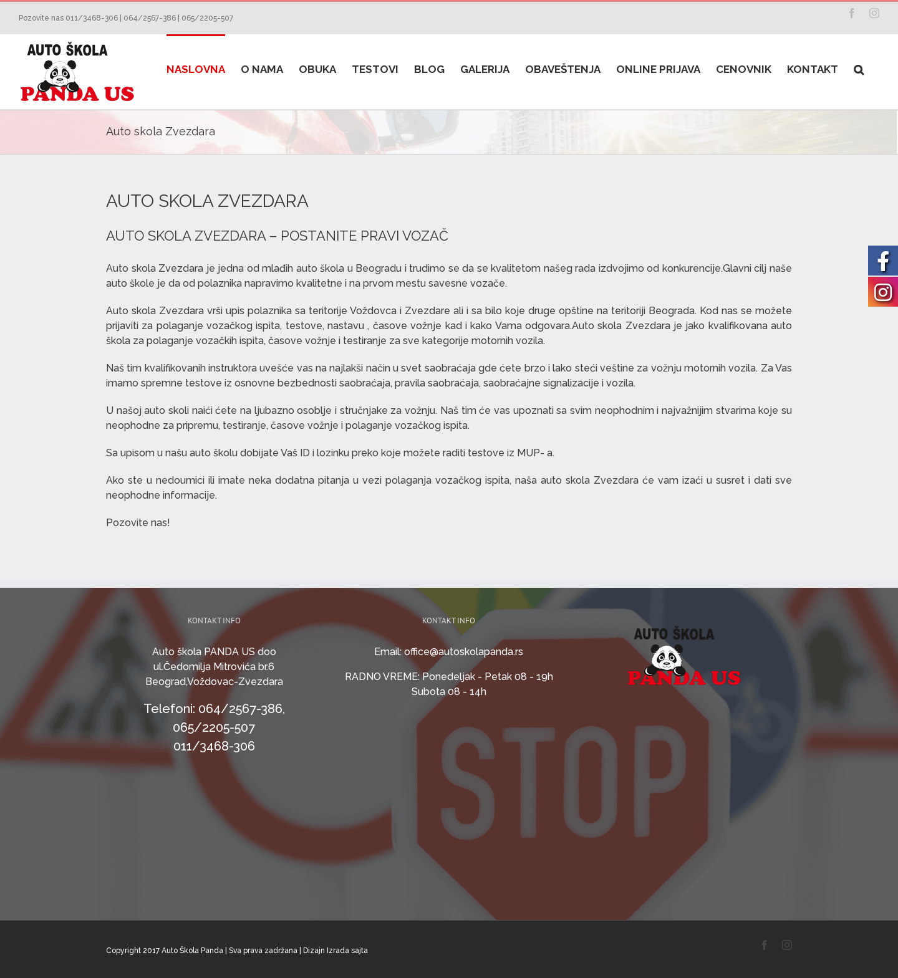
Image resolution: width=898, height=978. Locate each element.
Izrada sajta (347, 950)
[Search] (859, 68)
